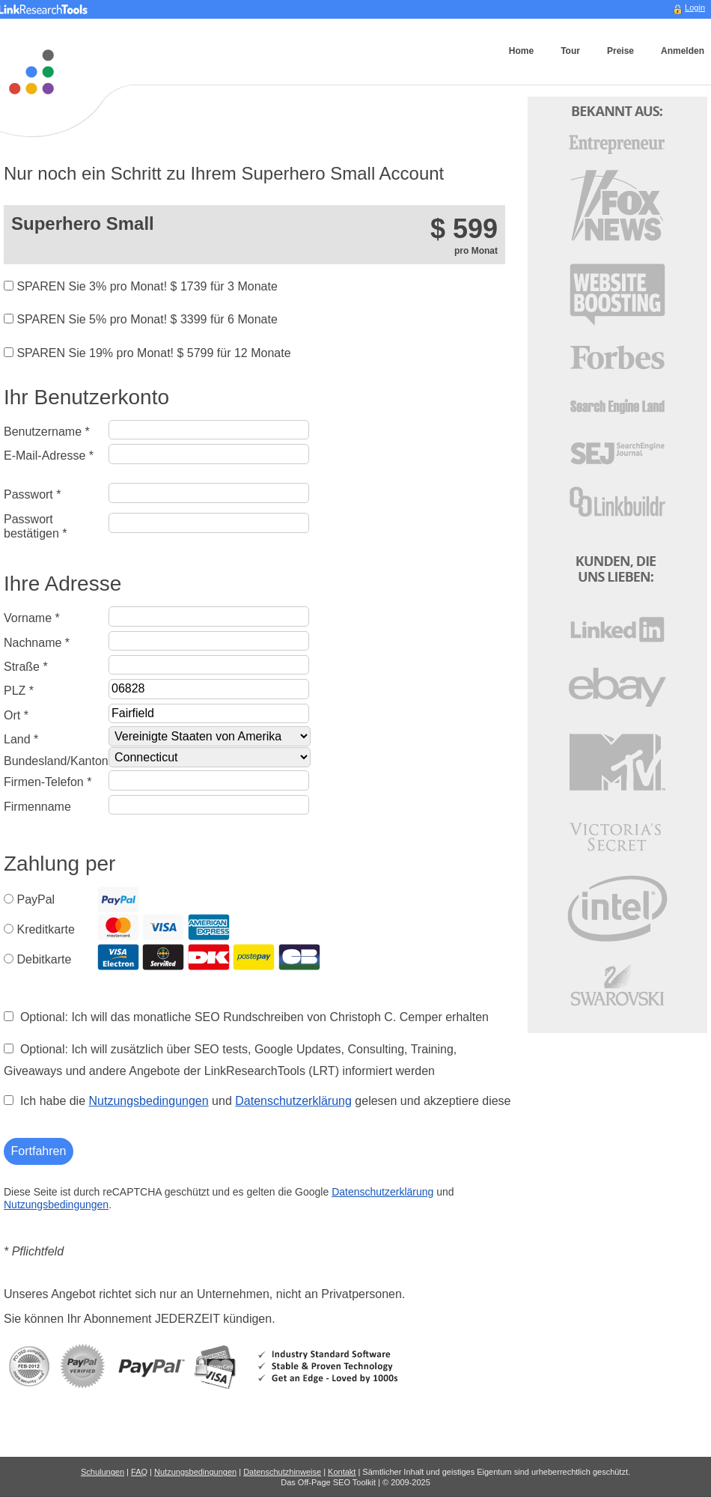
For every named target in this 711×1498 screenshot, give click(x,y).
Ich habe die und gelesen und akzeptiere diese (257, 1100)
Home (521, 51)
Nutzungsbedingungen (149, 1100)
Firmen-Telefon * (47, 782)
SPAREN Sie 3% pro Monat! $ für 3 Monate (141, 286)
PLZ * (19, 690)
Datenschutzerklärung (293, 1100)
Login (695, 7)
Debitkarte (43, 959)
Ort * (16, 715)
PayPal (35, 899)
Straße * (26, 666)
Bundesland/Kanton (56, 761)
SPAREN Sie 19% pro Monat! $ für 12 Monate (147, 353)
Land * (21, 739)
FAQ (139, 1471)
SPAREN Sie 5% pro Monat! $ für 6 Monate (141, 319)
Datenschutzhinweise (282, 1471)
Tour (570, 51)
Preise (620, 51)
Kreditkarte (45, 929)
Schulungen (102, 1471)
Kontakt (342, 1471)
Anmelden (682, 51)
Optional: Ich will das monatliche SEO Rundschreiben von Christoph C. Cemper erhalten (246, 1017)
